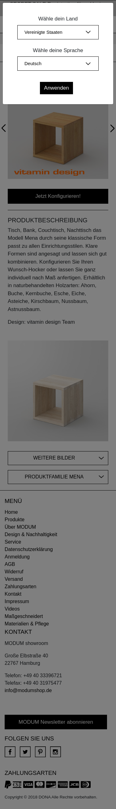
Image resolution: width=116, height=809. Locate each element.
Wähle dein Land (58, 19)
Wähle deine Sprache (58, 50)
